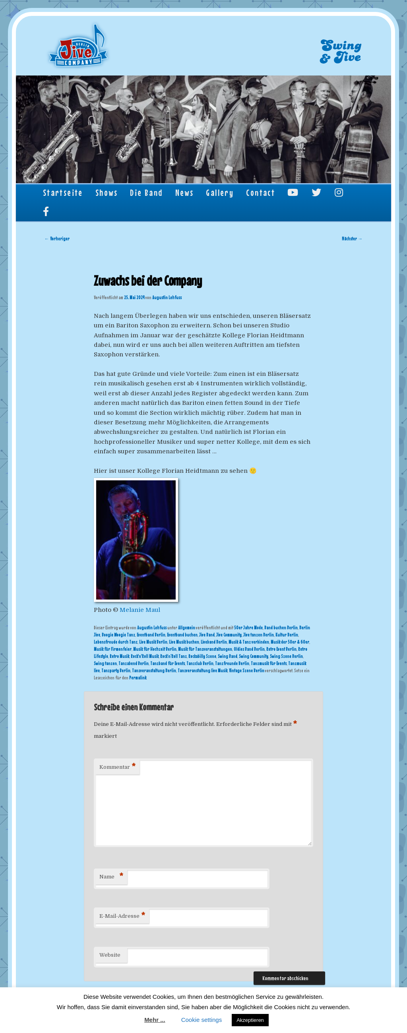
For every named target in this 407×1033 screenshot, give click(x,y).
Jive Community (229, 635)
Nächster (352, 239)
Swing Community (253, 656)
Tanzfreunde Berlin (232, 663)
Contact (260, 192)
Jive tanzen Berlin (258, 635)
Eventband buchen (182, 635)
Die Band (146, 192)
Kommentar (117, 767)
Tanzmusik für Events (269, 663)
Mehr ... (154, 1019)
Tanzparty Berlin (115, 670)
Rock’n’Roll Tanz (173, 656)
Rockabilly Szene (202, 656)
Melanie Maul (140, 609)
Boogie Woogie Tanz (118, 635)
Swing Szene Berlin (286, 656)
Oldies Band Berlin (249, 649)
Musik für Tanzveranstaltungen (205, 649)
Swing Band (227, 656)
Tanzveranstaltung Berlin (154, 670)
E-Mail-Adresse (122, 916)
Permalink (137, 678)
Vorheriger (57, 239)
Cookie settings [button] (201, 1019)
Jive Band (207, 635)
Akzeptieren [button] (250, 1020)
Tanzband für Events (167, 663)
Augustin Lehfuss (167, 297)
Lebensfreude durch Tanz (116, 642)
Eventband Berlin (151, 635)
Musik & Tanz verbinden (249, 642)
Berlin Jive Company (79, 46)
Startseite (63, 192)
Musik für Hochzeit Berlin (154, 649)
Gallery (220, 192)
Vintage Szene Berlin (246, 670)
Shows (106, 192)
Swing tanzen (105, 663)
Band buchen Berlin (281, 628)
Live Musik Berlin (153, 642)
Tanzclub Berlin (199, 663)
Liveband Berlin (214, 642)
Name (111, 877)
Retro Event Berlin (281, 649)
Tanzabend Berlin (133, 663)
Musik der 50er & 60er (290, 642)
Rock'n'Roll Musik (145, 656)
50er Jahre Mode (248, 628)
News (184, 192)
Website (109, 955)
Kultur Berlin (286, 635)
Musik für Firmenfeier (113, 649)
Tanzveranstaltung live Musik (202, 670)
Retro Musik (119, 656)
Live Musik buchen (184, 642)
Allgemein (186, 628)
